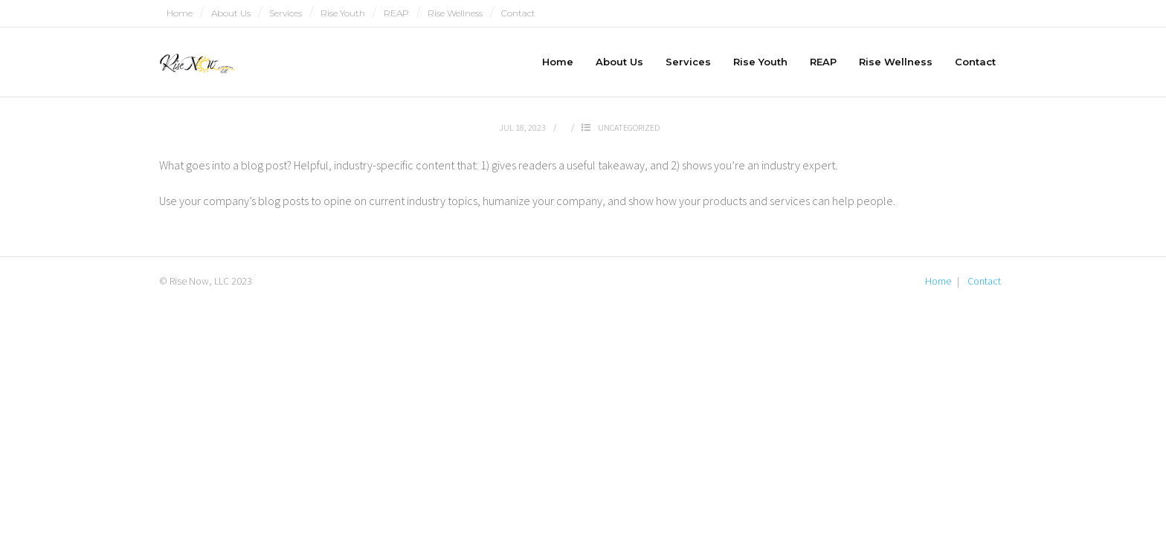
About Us (231, 13)
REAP (396, 13)
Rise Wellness (455, 13)
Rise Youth (343, 13)
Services (285, 13)
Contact (518, 13)
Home (180, 13)
